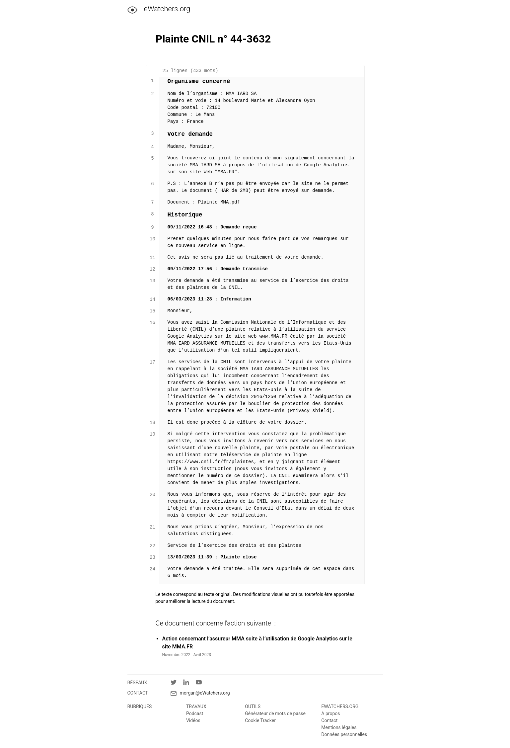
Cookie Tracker (260, 720)
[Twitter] (177, 683)
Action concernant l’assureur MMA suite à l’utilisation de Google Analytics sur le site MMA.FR (257, 642)
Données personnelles (344, 734)
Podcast (194, 713)
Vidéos (193, 720)
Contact (329, 720)
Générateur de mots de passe (275, 713)
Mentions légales (338, 727)
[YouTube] (202, 683)
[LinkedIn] (189, 683)
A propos (330, 713)
